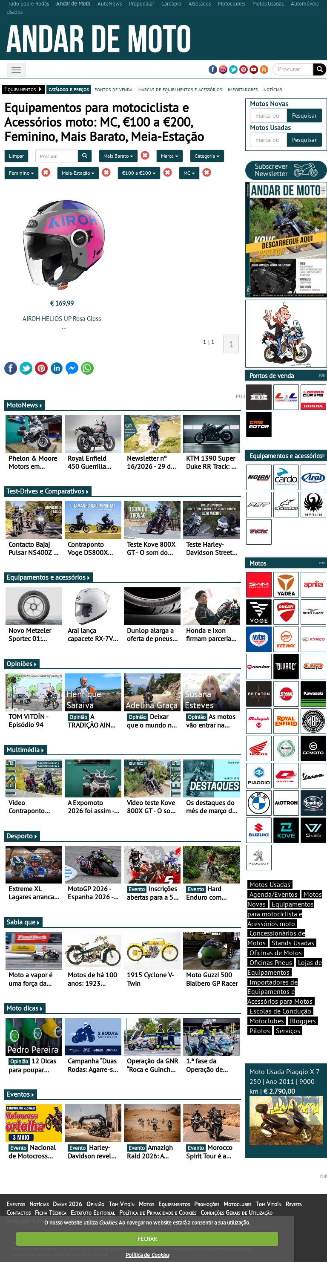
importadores (243, 89)
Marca (169, 156)
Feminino (21, 173)
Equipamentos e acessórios (48, 577)
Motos (146, 1204)
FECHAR (147, 1238)
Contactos (18, 1212)
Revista (294, 1204)
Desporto (22, 836)
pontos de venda (113, 89)
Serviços (288, 1030)
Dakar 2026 (67, 1204)
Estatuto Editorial (93, 1212)
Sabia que (23, 922)
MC (189, 173)
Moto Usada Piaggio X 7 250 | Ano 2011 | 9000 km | (286, 1106)
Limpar (16, 156)
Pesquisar (304, 115)
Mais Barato (118, 156)
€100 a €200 (139, 173)
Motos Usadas (270, 884)
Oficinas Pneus (271, 962)
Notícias (39, 1204)
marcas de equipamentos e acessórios (180, 89)
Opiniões (21, 663)
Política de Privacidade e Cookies (157, 1212)
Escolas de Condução (280, 1011)
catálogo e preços (69, 89)
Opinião (95, 1204)
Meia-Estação (78, 173)
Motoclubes (267, 1021)
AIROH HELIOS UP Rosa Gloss (62, 319)
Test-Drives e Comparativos (47, 491)
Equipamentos (174, 1204)
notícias (273, 89)
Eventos (20, 1094)
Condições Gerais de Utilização (236, 1212)
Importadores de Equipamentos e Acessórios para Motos (280, 992)
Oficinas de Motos (276, 952)
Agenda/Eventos (274, 894)
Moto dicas (24, 1008)
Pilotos (260, 1030)
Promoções (206, 1204)
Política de (147, 1255)
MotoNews (24, 405)
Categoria (207, 156)
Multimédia (25, 749)
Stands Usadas (293, 943)
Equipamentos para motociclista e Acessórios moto (280, 914)
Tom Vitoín (122, 1204)
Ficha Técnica (50, 1212)
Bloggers (303, 1021)
